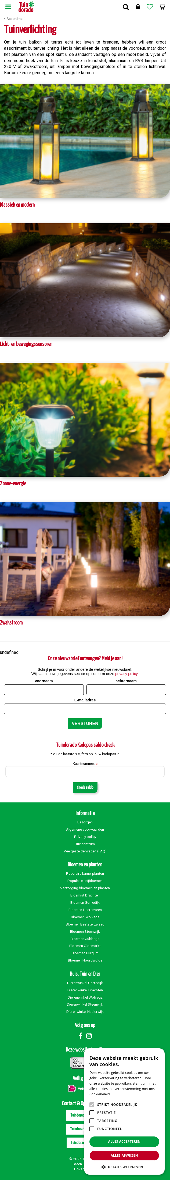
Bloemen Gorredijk (85, 902)
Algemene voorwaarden (85, 829)
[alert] (124, 1111)
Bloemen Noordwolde (85, 960)
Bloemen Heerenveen (85, 910)
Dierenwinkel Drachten (85, 990)
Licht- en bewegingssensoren (26, 344)
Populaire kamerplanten (85, 873)
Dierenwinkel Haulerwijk (85, 1011)
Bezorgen (85, 822)
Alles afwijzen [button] (124, 1155)
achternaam (126, 681)
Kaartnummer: (85, 763)
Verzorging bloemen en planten (85, 888)
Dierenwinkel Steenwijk (85, 1004)
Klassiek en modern (17, 205)
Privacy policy (85, 836)
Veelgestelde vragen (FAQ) (85, 851)
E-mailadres (85, 700)
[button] (124, 1166)
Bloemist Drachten (85, 895)
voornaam (44, 681)
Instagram (89, 1036)
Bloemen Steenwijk (85, 931)
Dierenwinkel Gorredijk (85, 983)
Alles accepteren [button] (124, 1141)
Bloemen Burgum (85, 953)
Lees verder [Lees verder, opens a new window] (121, 1094)
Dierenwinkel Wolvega (85, 997)
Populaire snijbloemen (85, 880)
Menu (8, 7)
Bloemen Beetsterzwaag (85, 924)
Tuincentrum (85, 844)
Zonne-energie (13, 483)
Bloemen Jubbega (85, 939)
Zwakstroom (11, 623)
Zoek (126, 7)
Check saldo (85, 788)
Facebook (80, 1036)
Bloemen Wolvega (85, 917)
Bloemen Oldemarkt (85, 946)
